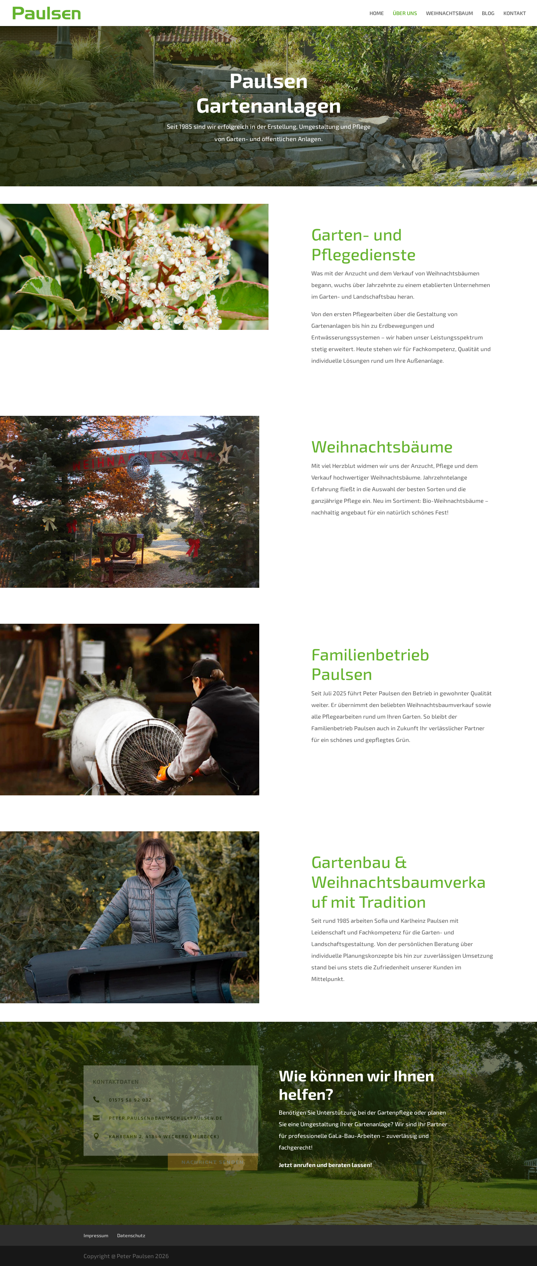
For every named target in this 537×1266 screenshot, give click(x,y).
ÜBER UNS (405, 13)
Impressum (96, 1235)
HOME (377, 13)
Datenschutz (131, 1235)
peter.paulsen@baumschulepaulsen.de (166, 1118)
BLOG (488, 13)
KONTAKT (514, 13)
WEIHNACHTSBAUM (449, 13)
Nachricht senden (213, 1160)
